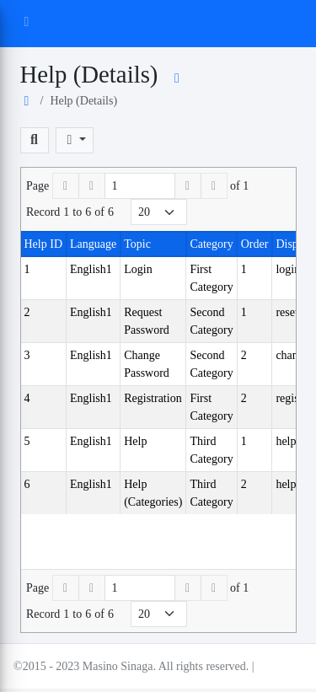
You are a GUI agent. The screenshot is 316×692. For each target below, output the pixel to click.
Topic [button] (137, 244)
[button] (34, 140)
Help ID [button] (43, 244)
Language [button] (93, 244)
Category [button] (211, 244)
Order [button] (255, 244)
